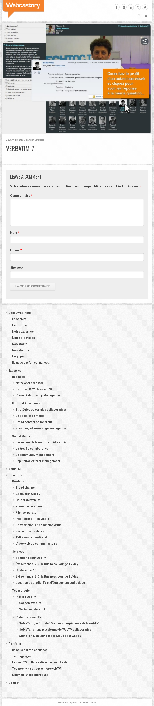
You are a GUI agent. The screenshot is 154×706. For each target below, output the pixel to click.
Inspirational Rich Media (32, 518)
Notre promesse (23, 337)
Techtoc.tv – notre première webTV (36, 668)
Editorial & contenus (26, 403)
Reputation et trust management (38, 461)
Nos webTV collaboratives (30, 675)
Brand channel (25, 487)
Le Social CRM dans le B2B (34, 389)
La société (19, 319)
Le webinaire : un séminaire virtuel (39, 525)
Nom (14, 233)
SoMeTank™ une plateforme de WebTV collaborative (55, 629)
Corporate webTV (28, 500)
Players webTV (26, 596)
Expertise (15, 370)
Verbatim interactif (32, 609)
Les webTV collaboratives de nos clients (40, 662)
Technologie (21, 590)
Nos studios (20, 350)
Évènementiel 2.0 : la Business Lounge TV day (47, 564)
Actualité (15, 469)
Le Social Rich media (30, 415)
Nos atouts (19, 344)
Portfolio (15, 643)
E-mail (16, 250)
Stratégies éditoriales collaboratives (41, 409)
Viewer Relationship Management (39, 395)
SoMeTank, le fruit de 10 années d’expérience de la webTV (59, 623)
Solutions (15, 475)
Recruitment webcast (30, 531)
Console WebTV (30, 603)
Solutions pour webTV (31, 557)
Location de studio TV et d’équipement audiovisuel (51, 582)
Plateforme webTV (28, 617)
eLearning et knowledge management (42, 428)
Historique (19, 325)
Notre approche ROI (29, 383)
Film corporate (26, 512)
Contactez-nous (87, 702)
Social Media (21, 436)
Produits (18, 481)
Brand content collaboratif (34, 422)
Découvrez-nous (20, 312)
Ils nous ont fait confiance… (31, 362)
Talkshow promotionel (31, 537)
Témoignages (21, 656)
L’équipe (18, 356)
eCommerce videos (29, 506)
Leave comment (35, 140)
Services (18, 551)
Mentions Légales (67, 702)
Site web (16, 267)
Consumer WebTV (28, 494)
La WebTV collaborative (32, 448)
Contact (14, 682)
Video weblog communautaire (36, 543)
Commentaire (21, 195)
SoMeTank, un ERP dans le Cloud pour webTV (50, 635)
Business (18, 376)
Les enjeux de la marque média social (42, 442)
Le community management (35, 454)
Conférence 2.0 (26, 570)
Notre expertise (23, 331)
